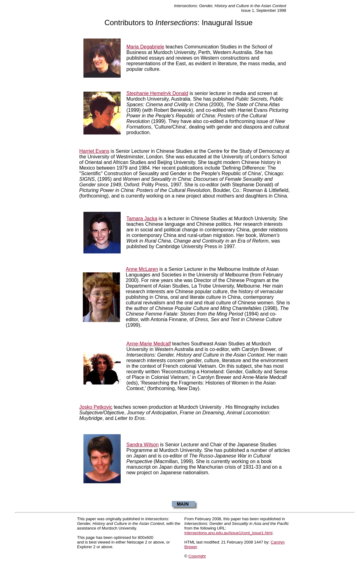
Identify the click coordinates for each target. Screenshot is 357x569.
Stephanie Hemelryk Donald (157, 93)
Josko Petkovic (96, 407)
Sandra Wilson (143, 444)
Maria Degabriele (145, 46)
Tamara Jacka (142, 218)
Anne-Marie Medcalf (149, 343)
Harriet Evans (94, 151)
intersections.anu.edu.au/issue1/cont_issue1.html (228, 532)
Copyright (197, 556)
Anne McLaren (142, 269)
